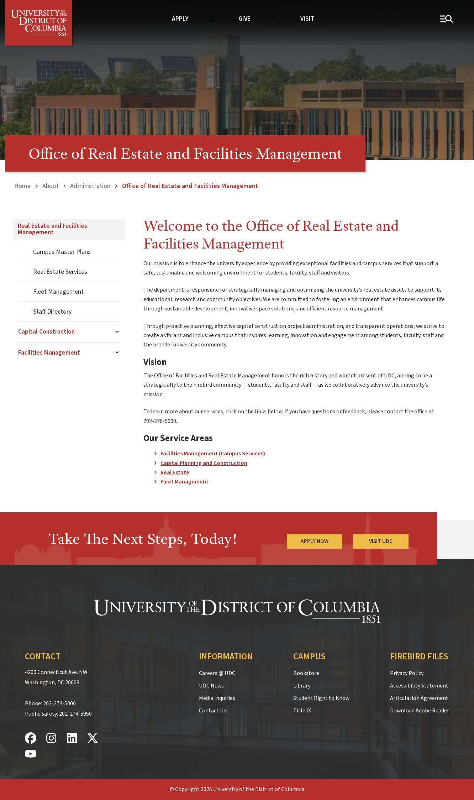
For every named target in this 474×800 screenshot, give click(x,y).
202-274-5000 (59, 703)
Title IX (302, 711)
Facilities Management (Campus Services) (212, 453)
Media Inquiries (217, 698)
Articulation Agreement (419, 698)
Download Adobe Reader (419, 711)
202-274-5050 (75, 714)
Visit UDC (381, 541)
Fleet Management (58, 291)
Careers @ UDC (217, 673)
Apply (180, 18)
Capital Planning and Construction (203, 463)
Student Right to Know (321, 698)
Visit (307, 18)
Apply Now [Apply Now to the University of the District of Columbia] (314, 541)
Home (22, 185)
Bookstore (306, 673)
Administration (90, 185)
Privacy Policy (406, 673)
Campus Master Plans (62, 251)
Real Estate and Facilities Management (52, 229)
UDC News (211, 686)
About (50, 185)
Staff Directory (52, 311)
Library (301, 686)
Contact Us (212, 711)
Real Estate (174, 472)
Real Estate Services (60, 271)
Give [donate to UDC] (244, 18)
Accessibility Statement (419, 686)
